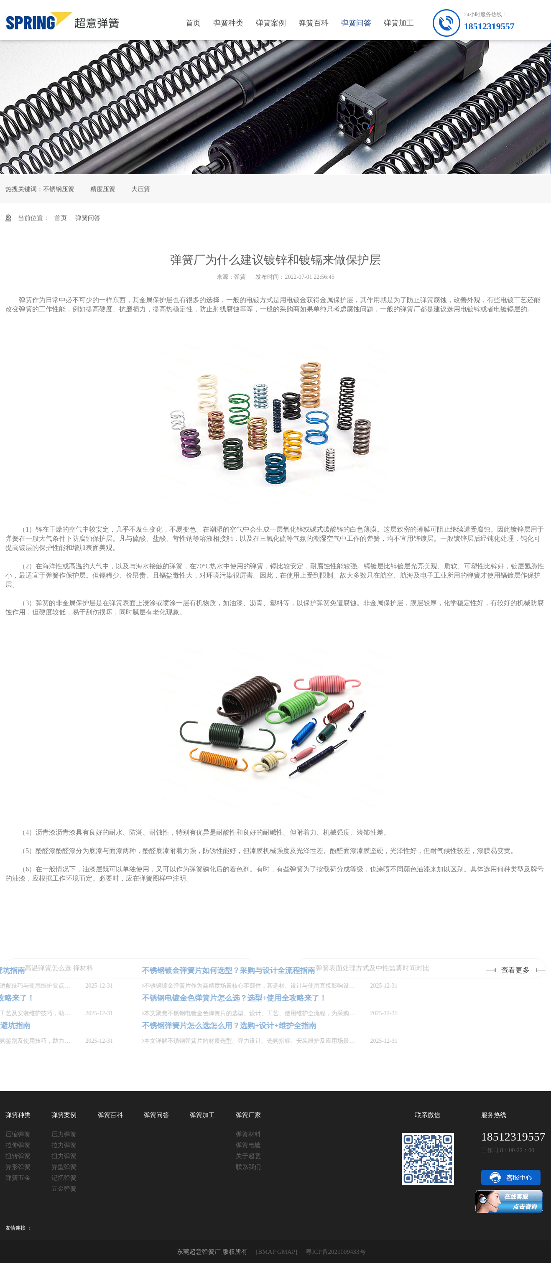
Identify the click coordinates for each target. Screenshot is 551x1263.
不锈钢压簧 (58, 194)
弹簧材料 (248, 1134)
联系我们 (248, 1167)
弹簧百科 (313, 23)
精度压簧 (102, 194)
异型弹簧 (64, 1167)
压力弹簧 (64, 1134)
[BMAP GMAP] (276, 1251)
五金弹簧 (64, 1188)
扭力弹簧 (64, 1156)
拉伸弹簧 (18, 1145)
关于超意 (248, 1156)
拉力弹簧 (64, 1145)
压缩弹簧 (18, 1134)
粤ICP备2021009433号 (335, 1251)
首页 (193, 23)
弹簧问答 (356, 23)
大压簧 (140, 194)
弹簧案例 (271, 23)
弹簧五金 (18, 1177)
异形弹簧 (18, 1167)
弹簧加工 (399, 23)
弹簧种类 (228, 23)
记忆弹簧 (64, 1177)
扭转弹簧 (18, 1156)
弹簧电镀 (248, 1145)
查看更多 (515, 970)
